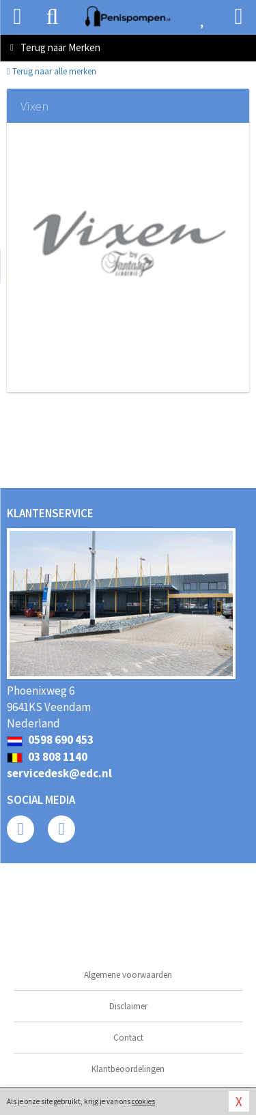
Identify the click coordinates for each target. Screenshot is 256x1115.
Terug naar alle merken (51, 71)
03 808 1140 (47, 756)
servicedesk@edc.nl (59, 773)
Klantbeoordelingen (128, 1069)
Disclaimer (128, 1006)
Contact (128, 1037)
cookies (143, 1101)
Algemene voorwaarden (128, 975)
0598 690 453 (50, 739)
